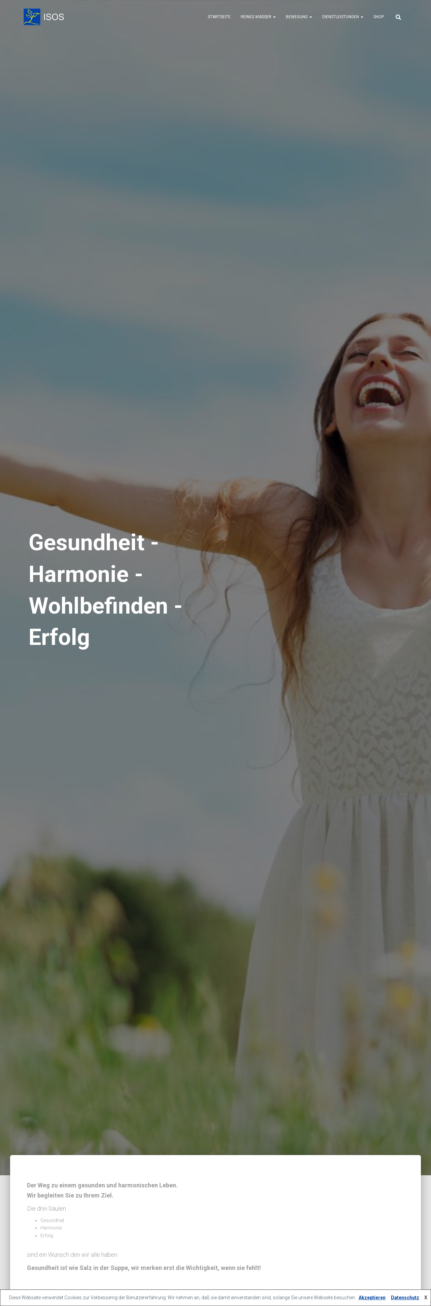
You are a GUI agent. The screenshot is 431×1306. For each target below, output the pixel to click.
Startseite (219, 16)
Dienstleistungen (342, 16)
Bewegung (299, 16)
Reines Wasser (258, 16)
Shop (378, 16)
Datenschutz (405, 1297)
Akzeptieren (372, 1297)
